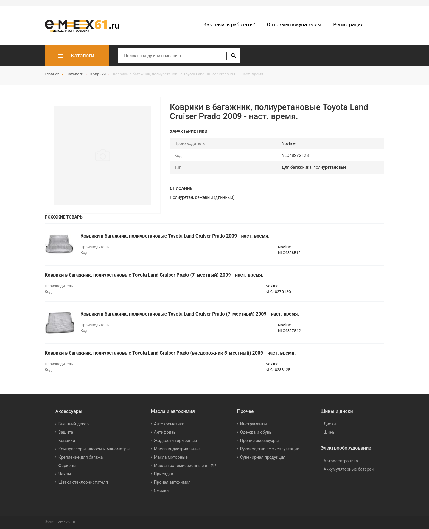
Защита (65, 432)
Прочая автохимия (172, 482)
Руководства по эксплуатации (269, 449)
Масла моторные (171, 457)
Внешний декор (73, 424)
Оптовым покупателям (294, 24)
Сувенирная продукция (262, 457)
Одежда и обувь (255, 432)
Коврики (66, 440)
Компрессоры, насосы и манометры (94, 449)
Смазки (161, 490)
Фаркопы (67, 465)
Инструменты (253, 424)
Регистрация (348, 24)
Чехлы (64, 474)
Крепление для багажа (80, 457)
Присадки (163, 474)
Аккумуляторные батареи (349, 469)
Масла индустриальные (177, 449)
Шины (329, 432)
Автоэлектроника (341, 460)
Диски (330, 424)
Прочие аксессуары (259, 440)
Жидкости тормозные (175, 440)
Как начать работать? (229, 24)
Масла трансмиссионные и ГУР (185, 465)
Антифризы (165, 432)
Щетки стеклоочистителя (83, 482)
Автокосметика (169, 424)
